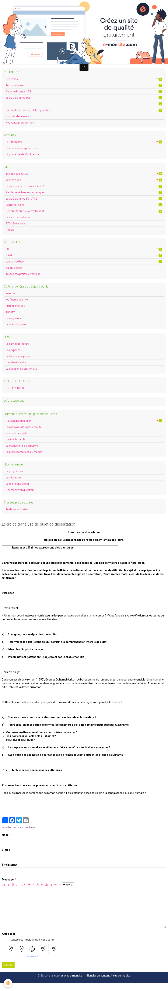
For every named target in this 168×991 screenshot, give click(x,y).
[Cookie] (8, 983)
